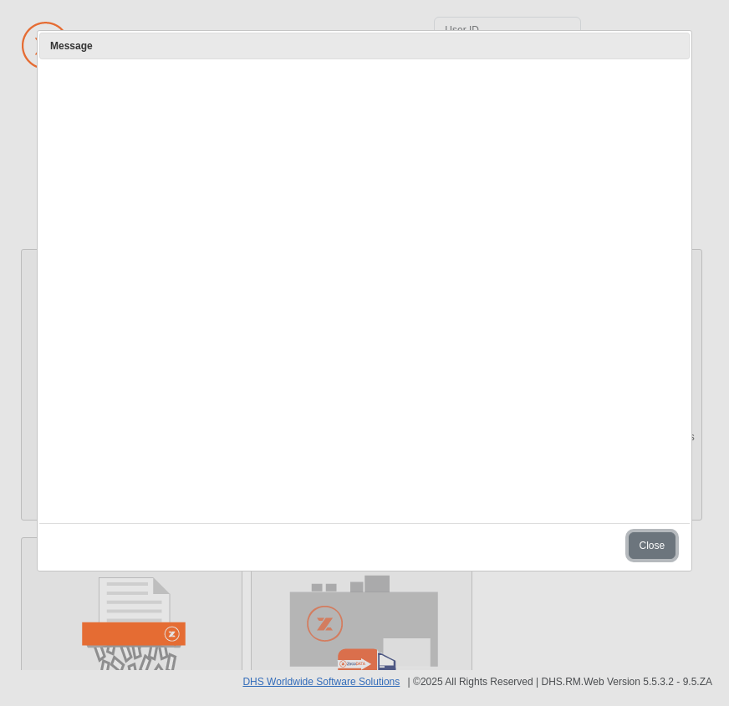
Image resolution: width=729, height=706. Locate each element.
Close (652, 545)
